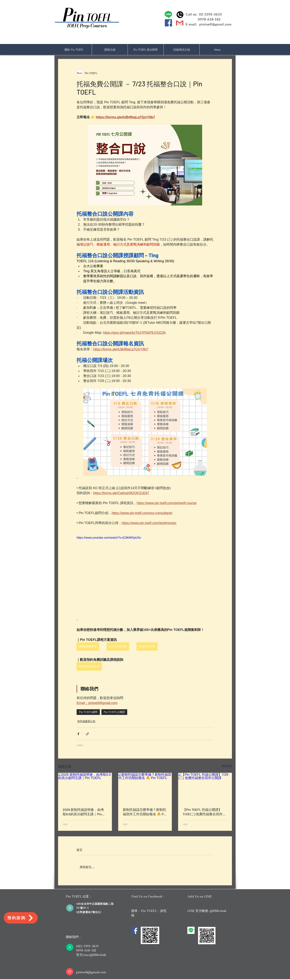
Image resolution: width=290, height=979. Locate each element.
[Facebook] (168, 22)
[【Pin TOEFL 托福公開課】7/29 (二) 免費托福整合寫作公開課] (205, 788)
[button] (110, 49)
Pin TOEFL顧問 (88, 712)
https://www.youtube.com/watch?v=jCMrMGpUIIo (109, 537)
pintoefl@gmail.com (215, 24)
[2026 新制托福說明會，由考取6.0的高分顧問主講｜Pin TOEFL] (85, 788)
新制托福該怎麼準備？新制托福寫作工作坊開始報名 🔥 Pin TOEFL (144, 812)
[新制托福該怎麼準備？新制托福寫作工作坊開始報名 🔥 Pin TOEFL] (145, 788)
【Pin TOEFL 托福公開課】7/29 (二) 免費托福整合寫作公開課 (204, 812)
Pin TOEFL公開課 (114, 712)
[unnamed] (191, 930)
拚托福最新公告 (86, 721)
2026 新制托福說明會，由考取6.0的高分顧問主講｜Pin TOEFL (83, 812)
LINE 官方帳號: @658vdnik (206, 911)
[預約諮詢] (21, 918)
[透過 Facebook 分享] (78, 734)
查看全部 (227, 765)
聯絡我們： (74, 937)
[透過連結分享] (87, 734)
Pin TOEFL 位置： (79, 896)
